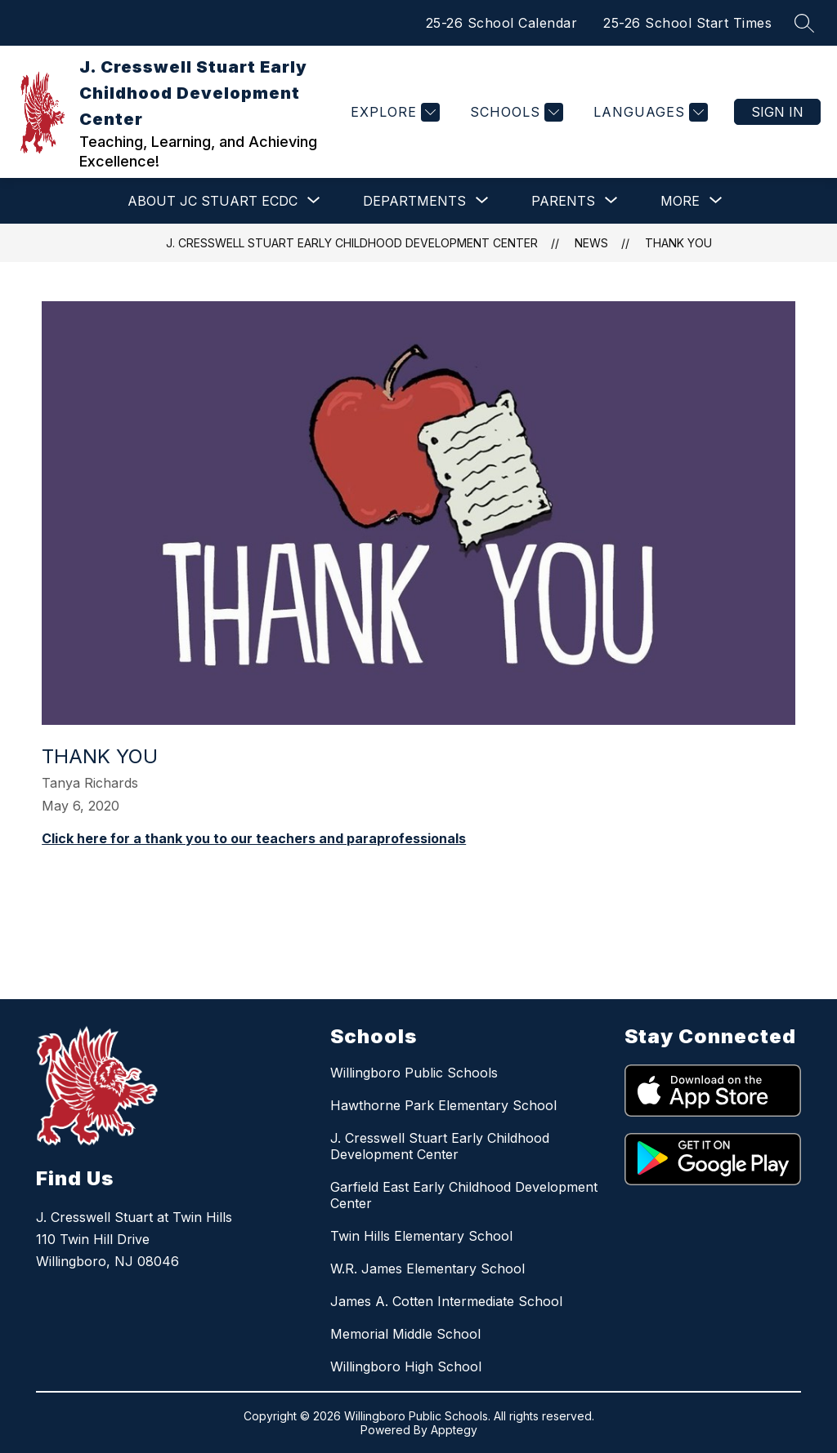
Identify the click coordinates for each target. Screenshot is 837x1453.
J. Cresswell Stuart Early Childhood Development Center (352, 243)
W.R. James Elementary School (427, 1268)
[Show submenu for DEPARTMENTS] (414, 201)
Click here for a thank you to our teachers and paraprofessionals (254, 838)
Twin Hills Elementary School (421, 1236)
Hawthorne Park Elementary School (443, 1105)
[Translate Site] (648, 112)
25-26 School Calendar (502, 23)
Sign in (777, 112)
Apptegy (454, 1430)
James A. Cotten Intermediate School (446, 1301)
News (591, 243)
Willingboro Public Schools (414, 1072)
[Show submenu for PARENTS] (563, 201)
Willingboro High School (405, 1366)
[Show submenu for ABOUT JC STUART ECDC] (213, 201)
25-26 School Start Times (687, 23)
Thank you (678, 243)
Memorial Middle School (405, 1334)
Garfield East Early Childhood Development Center (464, 1195)
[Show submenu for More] (680, 201)
